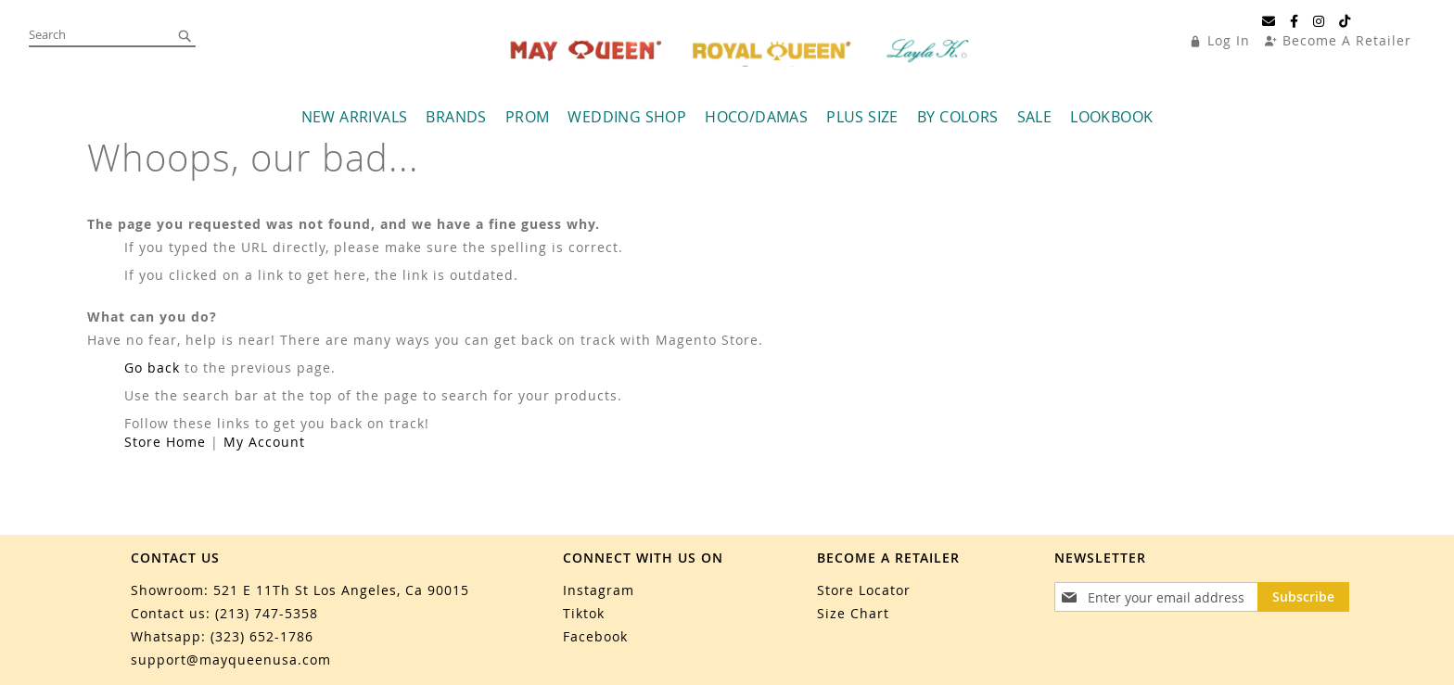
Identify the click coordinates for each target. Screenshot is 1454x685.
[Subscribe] (1303, 597)
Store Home (165, 441)
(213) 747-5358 (266, 613)
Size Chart (853, 613)
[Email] (1269, 21)
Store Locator (864, 590)
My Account (264, 441)
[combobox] (112, 35)
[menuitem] (354, 117)
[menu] (726, 117)
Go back (152, 367)
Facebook (595, 636)
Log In (1228, 40)
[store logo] (742, 51)
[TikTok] (1345, 21)
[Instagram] (1319, 21)
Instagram (598, 590)
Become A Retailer (1346, 40)
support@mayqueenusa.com (231, 659)
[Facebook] (1294, 21)
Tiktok (584, 613)
